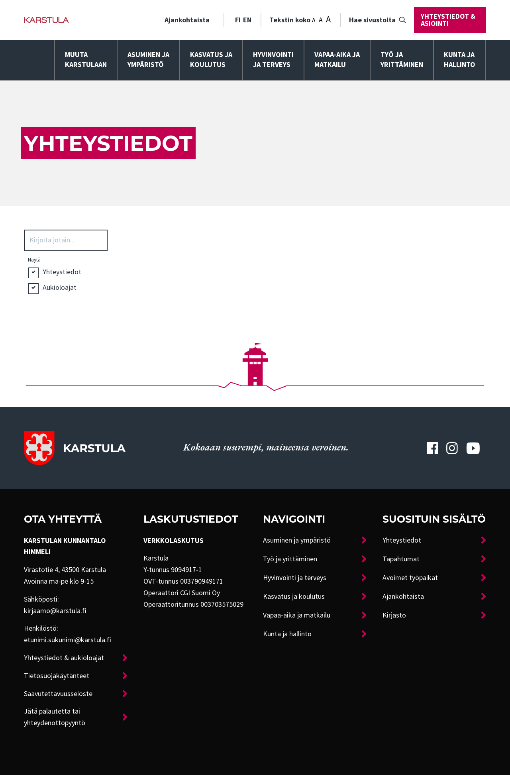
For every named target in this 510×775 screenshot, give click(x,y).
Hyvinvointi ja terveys (294, 577)
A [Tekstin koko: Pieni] (314, 20)
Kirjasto (394, 615)
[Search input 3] (68, 239)
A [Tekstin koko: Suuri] (328, 19)
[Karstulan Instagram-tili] (452, 448)
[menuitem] (190, 20)
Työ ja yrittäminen (402, 59)
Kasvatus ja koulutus (211, 59)
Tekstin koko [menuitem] (300, 19)
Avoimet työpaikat (410, 577)
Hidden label (33, 273)
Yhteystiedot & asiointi (448, 20)
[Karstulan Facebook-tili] (432, 448)
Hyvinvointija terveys (273, 59)
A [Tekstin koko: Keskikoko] (321, 20)
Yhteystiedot (401, 540)
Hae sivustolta (372, 20)
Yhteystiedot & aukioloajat (64, 658)
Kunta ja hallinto (459, 59)
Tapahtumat (401, 559)
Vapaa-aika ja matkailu (337, 59)
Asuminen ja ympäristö (148, 59)
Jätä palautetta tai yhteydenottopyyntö (54, 717)
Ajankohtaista (187, 20)
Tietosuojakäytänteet (56, 676)
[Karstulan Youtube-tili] (473, 448)
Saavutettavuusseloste (58, 693)
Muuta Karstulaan (86, 59)
